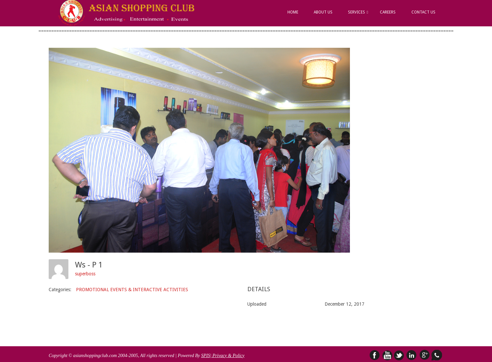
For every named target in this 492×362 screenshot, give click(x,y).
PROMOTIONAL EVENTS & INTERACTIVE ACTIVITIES (132, 289)
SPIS (205, 355)
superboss (85, 273)
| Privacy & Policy (227, 355)
